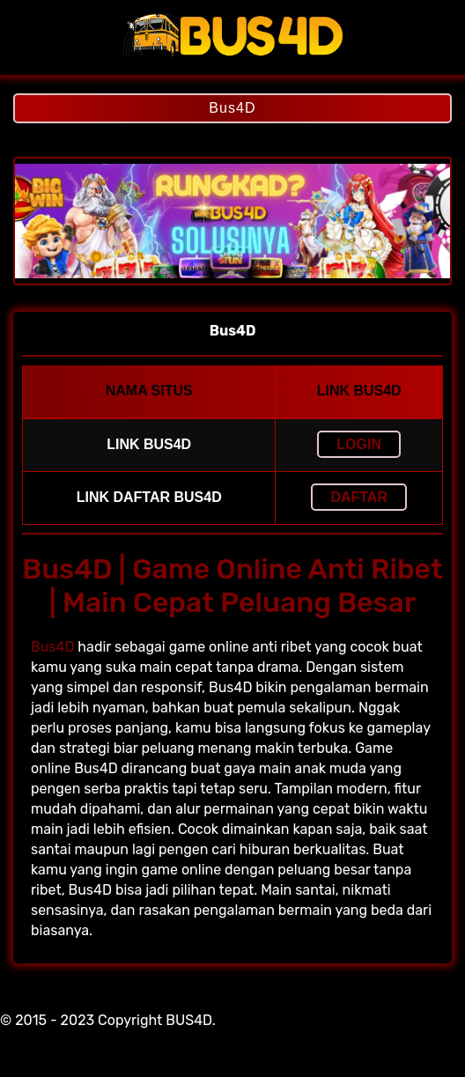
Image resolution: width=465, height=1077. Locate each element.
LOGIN (358, 444)
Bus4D (232, 107)
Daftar (359, 497)
